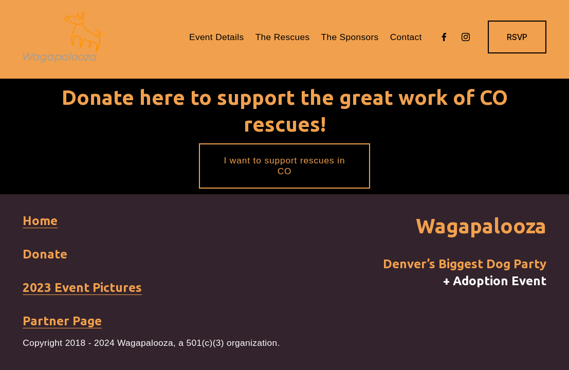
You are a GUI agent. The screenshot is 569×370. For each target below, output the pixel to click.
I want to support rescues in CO (284, 165)
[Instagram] (466, 37)
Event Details (216, 37)
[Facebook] (444, 37)
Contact (406, 37)
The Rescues (282, 37)
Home (40, 221)
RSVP (517, 37)
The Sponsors (350, 37)
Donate (45, 254)
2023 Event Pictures (82, 287)
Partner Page (62, 321)
